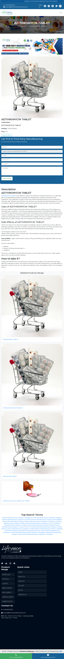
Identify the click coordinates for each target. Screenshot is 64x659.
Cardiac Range (7, 597)
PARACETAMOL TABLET (10, 339)
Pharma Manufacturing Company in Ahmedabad (46, 519)
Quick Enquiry (6, 135)
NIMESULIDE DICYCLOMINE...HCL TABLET (16, 501)
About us (21, 576)
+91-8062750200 (10, 5)
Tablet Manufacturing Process (31, 530)
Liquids (5, 583)
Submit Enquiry (7, 178)
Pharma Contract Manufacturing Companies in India (17, 529)
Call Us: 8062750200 (16, 656)
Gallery (21, 585)
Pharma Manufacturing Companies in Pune (38, 523)
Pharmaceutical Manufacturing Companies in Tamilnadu (35, 534)
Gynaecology (7, 601)
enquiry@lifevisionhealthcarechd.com (16, 7)
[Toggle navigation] (61, 12)
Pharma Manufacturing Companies (13, 521)
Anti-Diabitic (6, 592)
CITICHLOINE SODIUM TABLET (13, 408)
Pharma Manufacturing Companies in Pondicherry (40, 521)
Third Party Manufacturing (12, 530)
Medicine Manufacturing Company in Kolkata (48, 529)
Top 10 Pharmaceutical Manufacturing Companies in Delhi (43, 527)
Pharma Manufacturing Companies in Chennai (16, 519)
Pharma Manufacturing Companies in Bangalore (17, 518)
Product (21, 581)
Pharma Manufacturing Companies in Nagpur (47, 518)
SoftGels (5, 579)
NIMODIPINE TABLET (10, 476)
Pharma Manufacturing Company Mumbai (41, 525)
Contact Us (22, 594)
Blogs (20, 590)
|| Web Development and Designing (45, 651)
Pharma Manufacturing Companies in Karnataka (30, 532)
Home (23, 26)
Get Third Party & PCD (48, 656)
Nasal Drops (7, 588)
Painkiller (6, 574)
